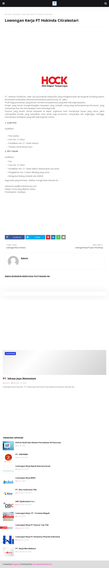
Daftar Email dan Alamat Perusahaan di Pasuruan (38, 442)
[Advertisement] (54, 46)
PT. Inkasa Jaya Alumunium (19, 378)
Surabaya (16, 14)
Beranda (8, 14)
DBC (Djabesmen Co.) (24, 501)
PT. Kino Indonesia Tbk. (26, 489)
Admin (24, 258)
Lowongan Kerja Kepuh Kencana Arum (32, 466)
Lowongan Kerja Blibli (25, 478)
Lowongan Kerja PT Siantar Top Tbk (32, 525)
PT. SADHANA (21, 454)
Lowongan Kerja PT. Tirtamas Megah (32, 513)
